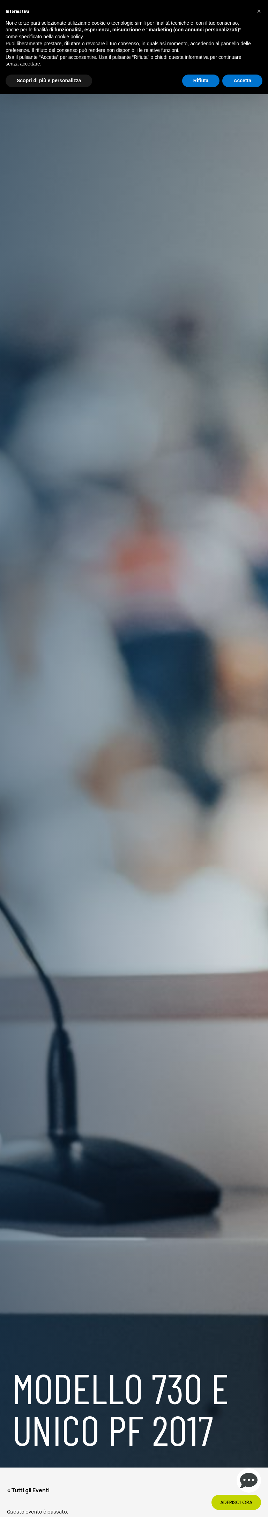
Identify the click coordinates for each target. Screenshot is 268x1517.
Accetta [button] (242, 80)
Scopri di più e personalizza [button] (49, 80)
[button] (259, 11)
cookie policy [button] (69, 36)
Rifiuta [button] (201, 80)
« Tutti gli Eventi (28, 1490)
